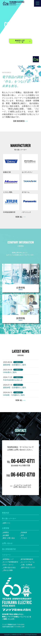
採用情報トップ (8, 559)
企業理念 (6, 532)
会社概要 (6, 535)
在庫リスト (6, 523)
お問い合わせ (7, 543)
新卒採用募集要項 (27, 559)
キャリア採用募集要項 (10, 562)
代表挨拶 (24, 532)
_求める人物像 (8, 570)
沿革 (22, 535)
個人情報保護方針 (9, 549)
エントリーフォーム (28, 562)
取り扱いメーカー (9, 518)
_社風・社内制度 (26, 565)
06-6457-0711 (23, 461)
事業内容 (5, 513)
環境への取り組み (9, 538)
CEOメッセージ (8, 565)
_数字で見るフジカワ (28, 567)
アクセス (24, 538)
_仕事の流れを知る (9, 567)
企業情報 (5, 528)
